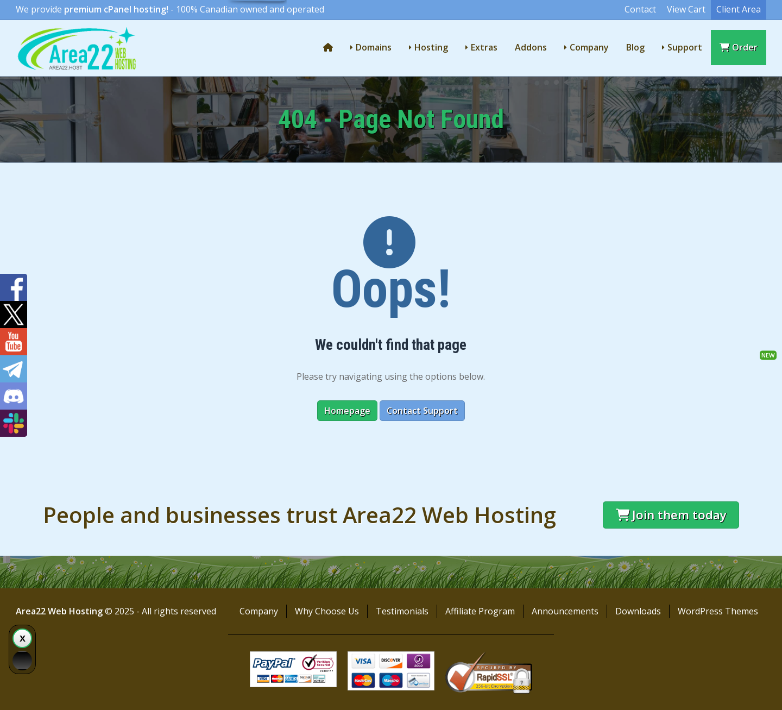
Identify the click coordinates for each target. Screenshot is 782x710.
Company (589, 47)
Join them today (671, 514)
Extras (484, 47)
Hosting (431, 47)
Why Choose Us (327, 611)
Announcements (565, 611)
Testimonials (402, 611)
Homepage (347, 411)
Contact (640, 9)
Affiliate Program (480, 611)
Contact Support (422, 411)
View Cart (686, 9)
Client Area (738, 9)
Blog (635, 47)
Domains (374, 47)
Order (739, 47)
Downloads (638, 611)
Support (684, 47)
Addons (531, 47)
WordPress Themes (718, 611)
